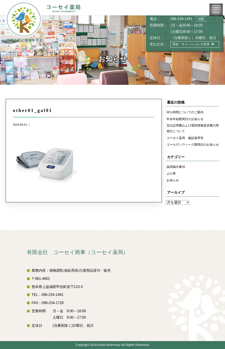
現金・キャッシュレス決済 (193, 44)
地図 (201, 19)
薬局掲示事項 (176, 167)
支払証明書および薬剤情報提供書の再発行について (193, 128)
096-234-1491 (181, 19)
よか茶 (171, 173)
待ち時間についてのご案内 (185, 112)
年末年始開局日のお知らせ (185, 119)
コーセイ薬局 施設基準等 (185, 138)
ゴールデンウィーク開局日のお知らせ (193, 144)
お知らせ (173, 180)
